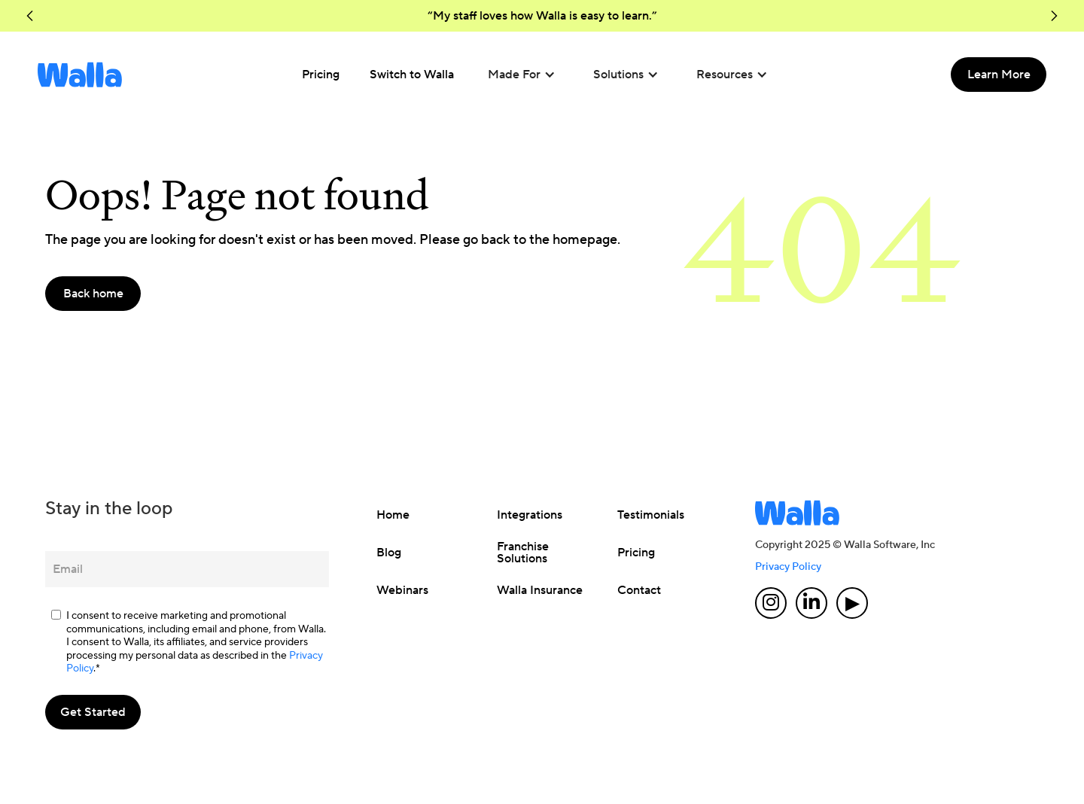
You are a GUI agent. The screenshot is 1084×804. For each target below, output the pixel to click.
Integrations (529, 514)
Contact (639, 590)
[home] (80, 74)
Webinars (402, 590)
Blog (388, 552)
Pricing (636, 552)
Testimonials (650, 514)
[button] (30, 16)
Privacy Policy (788, 567)
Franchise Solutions (523, 552)
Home (393, 514)
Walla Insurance (540, 590)
